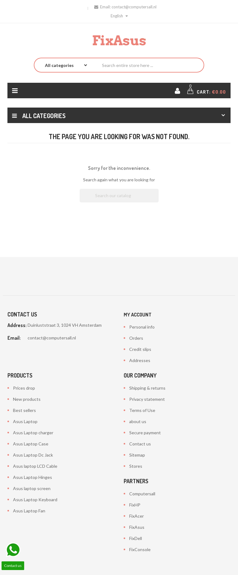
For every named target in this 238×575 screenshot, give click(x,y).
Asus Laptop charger (33, 432)
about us (137, 421)
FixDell (135, 538)
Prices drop (24, 388)
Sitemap (137, 455)
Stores (135, 466)
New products (27, 399)
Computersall (142, 493)
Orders (136, 338)
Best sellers (24, 410)
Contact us (140, 443)
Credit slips (140, 349)
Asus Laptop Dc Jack (33, 455)
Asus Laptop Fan (29, 510)
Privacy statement (147, 399)
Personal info (142, 327)
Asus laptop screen (32, 488)
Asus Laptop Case (30, 443)
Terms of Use (142, 410)
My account (138, 315)
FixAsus (136, 527)
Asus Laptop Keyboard (35, 499)
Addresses (139, 360)
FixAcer (136, 516)
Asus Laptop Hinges (32, 477)
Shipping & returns (147, 388)
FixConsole (140, 549)
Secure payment (145, 432)
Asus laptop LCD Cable (35, 466)
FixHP (134, 504)
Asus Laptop (25, 421)
